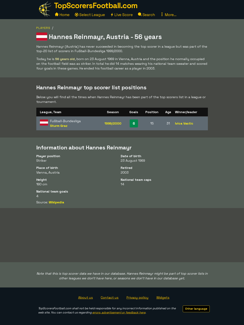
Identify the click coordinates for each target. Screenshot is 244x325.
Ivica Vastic (184, 123)
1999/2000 (112, 123)
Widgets (162, 297)
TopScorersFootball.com (95, 5)
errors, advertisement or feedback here (118, 312)
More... (168, 14)
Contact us (109, 297)
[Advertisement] (122, 235)
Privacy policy (137, 297)
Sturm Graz (58, 126)
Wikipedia (56, 202)
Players (43, 28)
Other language (196, 309)
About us (85, 297)
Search (146, 14)
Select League (90, 14)
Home (62, 14)
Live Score (121, 14)
